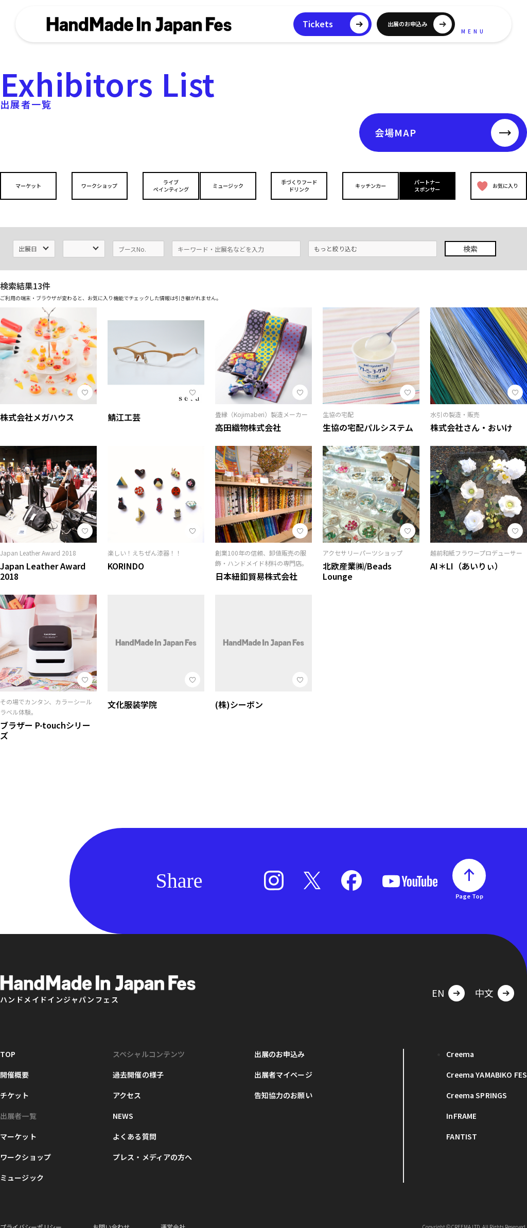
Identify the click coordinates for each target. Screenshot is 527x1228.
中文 (484, 978)
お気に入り (495, 186)
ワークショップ (97, 185)
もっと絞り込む (335, 234)
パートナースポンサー (429, 185)
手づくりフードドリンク (297, 185)
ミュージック (230, 185)
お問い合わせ (111, 1212)
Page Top (469, 881)
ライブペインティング (164, 185)
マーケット (30, 185)
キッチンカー (363, 185)
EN (438, 978)
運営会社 (173, 1212)
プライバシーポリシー (31, 1212)
